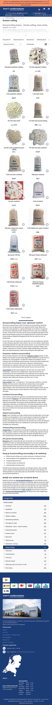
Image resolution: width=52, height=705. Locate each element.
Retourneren (6, 640)
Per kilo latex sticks (14, 121)
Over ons (5, 632)
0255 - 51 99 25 (26, 489)
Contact (5, 630)
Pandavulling (7, 430)
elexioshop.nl (29, 703)
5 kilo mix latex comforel (14, 174)
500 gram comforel (38, 174)
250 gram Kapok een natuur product (14, 229)
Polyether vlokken (33, 356)
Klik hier (46, 1)
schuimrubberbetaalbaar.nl (24, 480)
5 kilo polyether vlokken (14, 94)
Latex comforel (7, 382)
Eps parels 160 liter (14, 255)
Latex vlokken (7, 370)
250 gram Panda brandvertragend (38, 283)
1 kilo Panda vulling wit (14, 282)
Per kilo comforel (14, 201)
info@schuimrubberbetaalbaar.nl (16, 491)
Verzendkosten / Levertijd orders (11, 635)
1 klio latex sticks (38, 94)
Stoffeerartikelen (8, 502)
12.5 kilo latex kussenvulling (38, 121)
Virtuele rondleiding (8, 642)
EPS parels (6, 441)
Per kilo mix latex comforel (38, 148)
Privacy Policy (44, 699)
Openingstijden (7, 637)
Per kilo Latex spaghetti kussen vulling (14, 148)
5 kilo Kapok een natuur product (38, 228)
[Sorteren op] (12, 44)
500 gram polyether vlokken (14, 67)
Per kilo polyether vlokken (37, 67)
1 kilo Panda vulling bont (14, 309)
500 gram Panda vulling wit (38, 255)
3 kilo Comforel (38, 201)
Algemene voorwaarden (34, 699)
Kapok (5, 415)
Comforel (15, 398)
